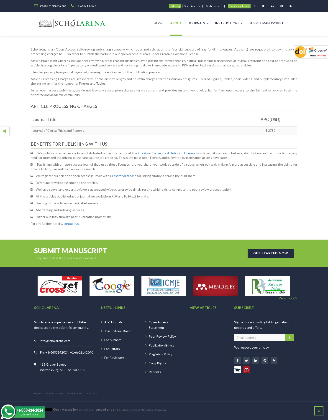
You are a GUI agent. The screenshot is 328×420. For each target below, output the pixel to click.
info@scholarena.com (55, 341)
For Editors (112, 349)
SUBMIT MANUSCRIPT (69, 393)
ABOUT (49, 393)
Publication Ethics (161, 345)
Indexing (175, 6)
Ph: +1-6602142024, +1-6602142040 (66, 352)
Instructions (229, 23)
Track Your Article (239, 6)
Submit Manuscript (266, 23)
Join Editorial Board (117, 331)
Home (158, 23)
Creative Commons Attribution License (166, 153)
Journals (198, 23)
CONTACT (92, 393)
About (176, 23)
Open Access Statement (158, 324)
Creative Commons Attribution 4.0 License (142, 409)
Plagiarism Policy (160, 354)
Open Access (192, 6)
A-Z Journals (113, 322)
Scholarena (83, 409)
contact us (71, 223)
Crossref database (123, 176)
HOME (38, 393)
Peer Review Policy (162, 336)
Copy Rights (157, 363)
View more (288, 298)
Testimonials (214, 6)
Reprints (155, 372)
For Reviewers (114, 357)
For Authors (112, 340)
